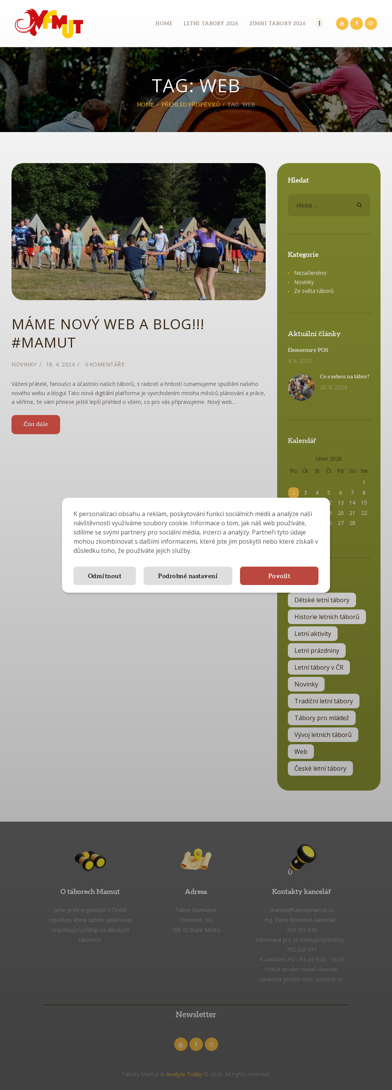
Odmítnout (105, 575)
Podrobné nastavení (188, 575)
